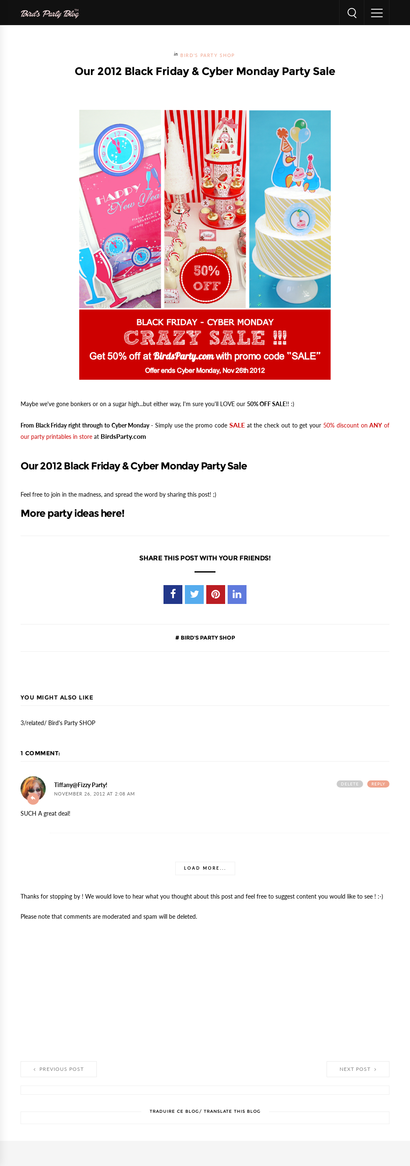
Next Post (358, 1069)
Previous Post (59, 1069)
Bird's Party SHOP (207, 55)
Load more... (205, 868)
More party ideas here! (73, 513)
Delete (350, 784)
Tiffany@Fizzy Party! (80, 785)
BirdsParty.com (123, 436)
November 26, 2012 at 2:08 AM (94, 794)
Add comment (33, 799)
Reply (378, 784)
